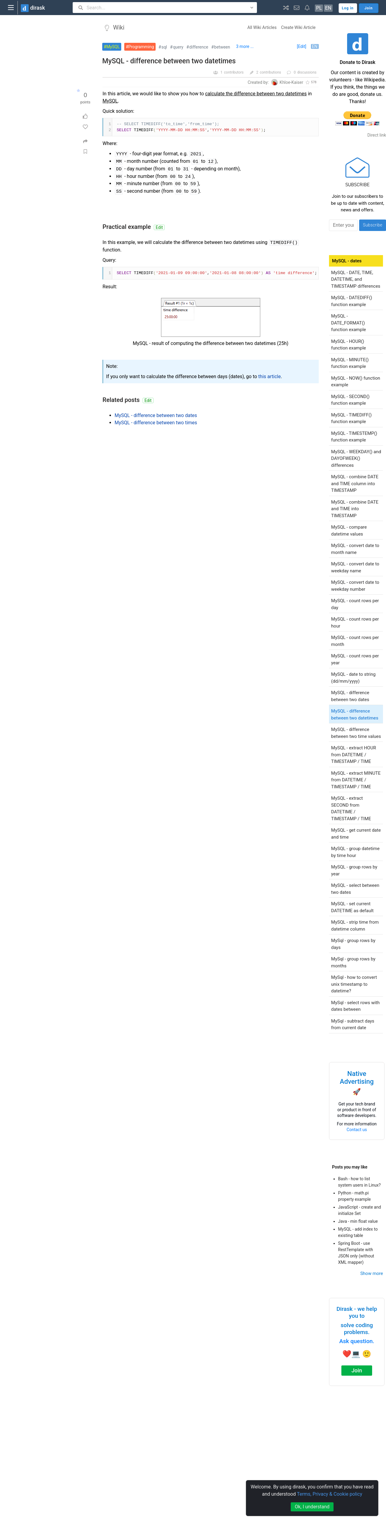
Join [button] (369, 8)
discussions (307, 72)
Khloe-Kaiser (291, 82)
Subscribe (372, 225)
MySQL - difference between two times (156, 422)
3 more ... (245, 46)
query (178, 47)
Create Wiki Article (298, 27)
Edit (159, 227)
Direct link (376, 135)
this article (269, 376)
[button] (286, 7)
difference (198, 47)
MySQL (113, 46)
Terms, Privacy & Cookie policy (329, 1494)
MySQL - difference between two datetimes (169, 61)
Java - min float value (358, 1221)
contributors (234, 72)
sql (164, 47)
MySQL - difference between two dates (156, 415)
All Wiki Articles (262, 27)
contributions (270, 72)
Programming (141, 46)
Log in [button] (348, 8)
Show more (371, 1273)
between (222, 47)
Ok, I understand (312, 1507)
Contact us (356, 1129)
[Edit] (301, 46)
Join (357, 1370)
